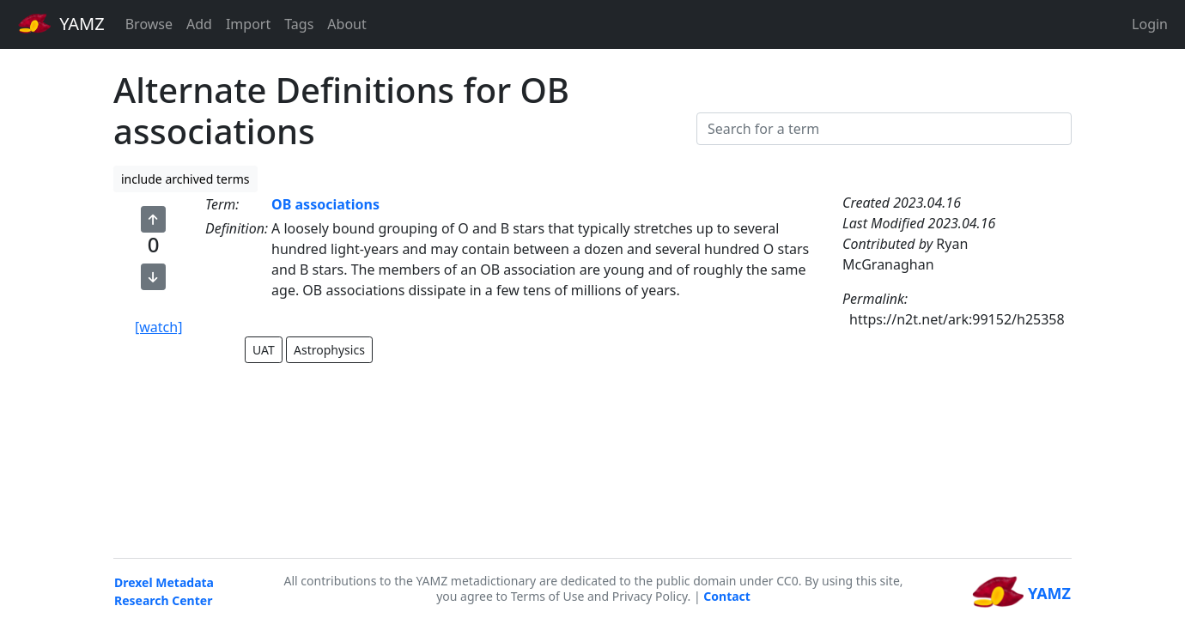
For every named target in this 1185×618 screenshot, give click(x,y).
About (346, 24)
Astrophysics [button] (329, 350)
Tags (298, 24)
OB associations (325, 204)
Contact (726, 596)
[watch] (158, 327)
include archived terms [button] (185, 179)
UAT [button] (263, 350)
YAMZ (61, 23)
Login (1150, 24)
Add (199, 24)
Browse (149, 24)
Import (248, 24)
